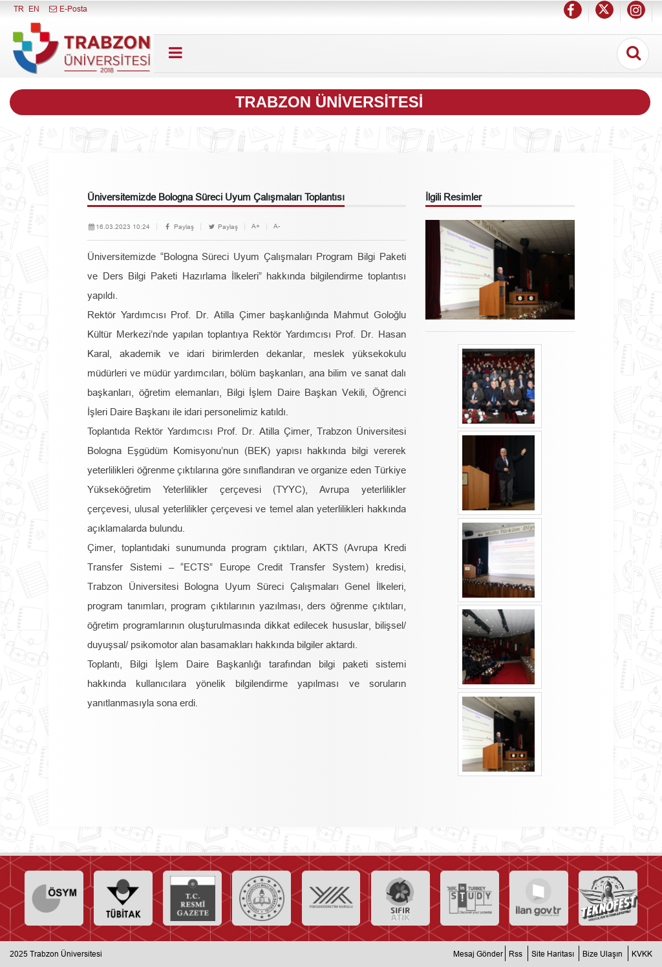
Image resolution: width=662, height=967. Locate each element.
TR (19, 9)
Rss (515, 954)
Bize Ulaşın (602, 954)
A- (276, 226)
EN (33, 9)
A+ (255, 226)
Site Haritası (552, 954)
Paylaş (179, 227)
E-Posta (67, 9)
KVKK (642, 954)
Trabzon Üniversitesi (66, 954)
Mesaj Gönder (478, 954)
